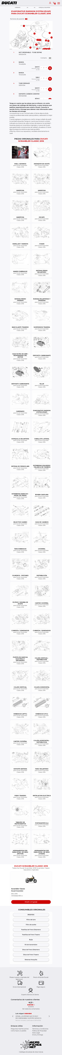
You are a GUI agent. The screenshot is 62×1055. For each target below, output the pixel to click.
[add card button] (50, 68)
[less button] (41, 68)
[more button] (46, 68)
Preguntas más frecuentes (20, 1029)
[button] (31, 879)
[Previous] (27, 7)
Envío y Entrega (37, 1035)
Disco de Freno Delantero (31, 949)
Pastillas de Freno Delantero (31, 929)
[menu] (58, 3)
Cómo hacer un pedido (18, 1031)
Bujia (31, 939)
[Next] (34, 7)
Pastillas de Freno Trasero (31, 934)
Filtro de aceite (31, 924)
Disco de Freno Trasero (31, 954)
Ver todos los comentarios (31, 1009)
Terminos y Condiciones (40, 1029)
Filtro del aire (31, 919)
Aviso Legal (36, 1033)
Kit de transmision (31, 944)
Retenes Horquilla (31, 959)
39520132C (31, 914)
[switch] (26, 19)
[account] (50, 3)
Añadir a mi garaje (31, 902)
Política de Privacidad (39, 1031)
